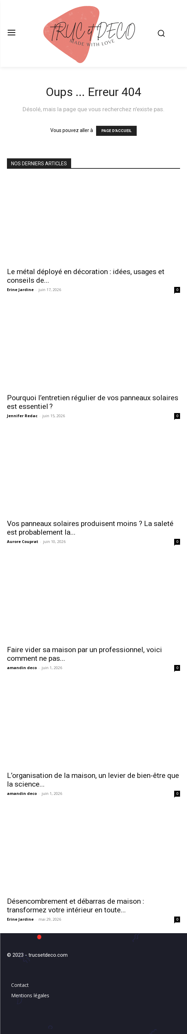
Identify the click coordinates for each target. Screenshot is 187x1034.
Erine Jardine (20, 289)
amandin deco (22, 667)
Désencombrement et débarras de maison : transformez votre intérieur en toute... (75, 905)
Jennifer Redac (22, 415)
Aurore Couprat (22, 541)
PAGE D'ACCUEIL (116, 131)
